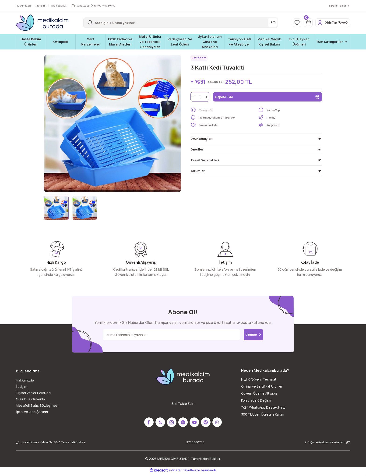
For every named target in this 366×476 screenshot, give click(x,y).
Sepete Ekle (267, 98)
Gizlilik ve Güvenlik (30, 399)
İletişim (21, 386)
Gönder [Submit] (253, 334)
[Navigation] (332, 41)
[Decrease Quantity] (192, 98)
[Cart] (301, 23)
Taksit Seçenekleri (204, 162)
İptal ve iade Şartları (32, 411)
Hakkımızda (25, 380)
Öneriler (196, 151)
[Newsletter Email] (168, 334)
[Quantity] (199, 98)
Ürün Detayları (201, 140)
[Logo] (42, 22)
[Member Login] (329, 23)
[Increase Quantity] (207, 98)
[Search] (175, 23)
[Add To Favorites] (222, 126)
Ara (262, 22)
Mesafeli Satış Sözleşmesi (37, 405)
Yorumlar (197, 172)
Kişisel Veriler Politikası (33, 392)
